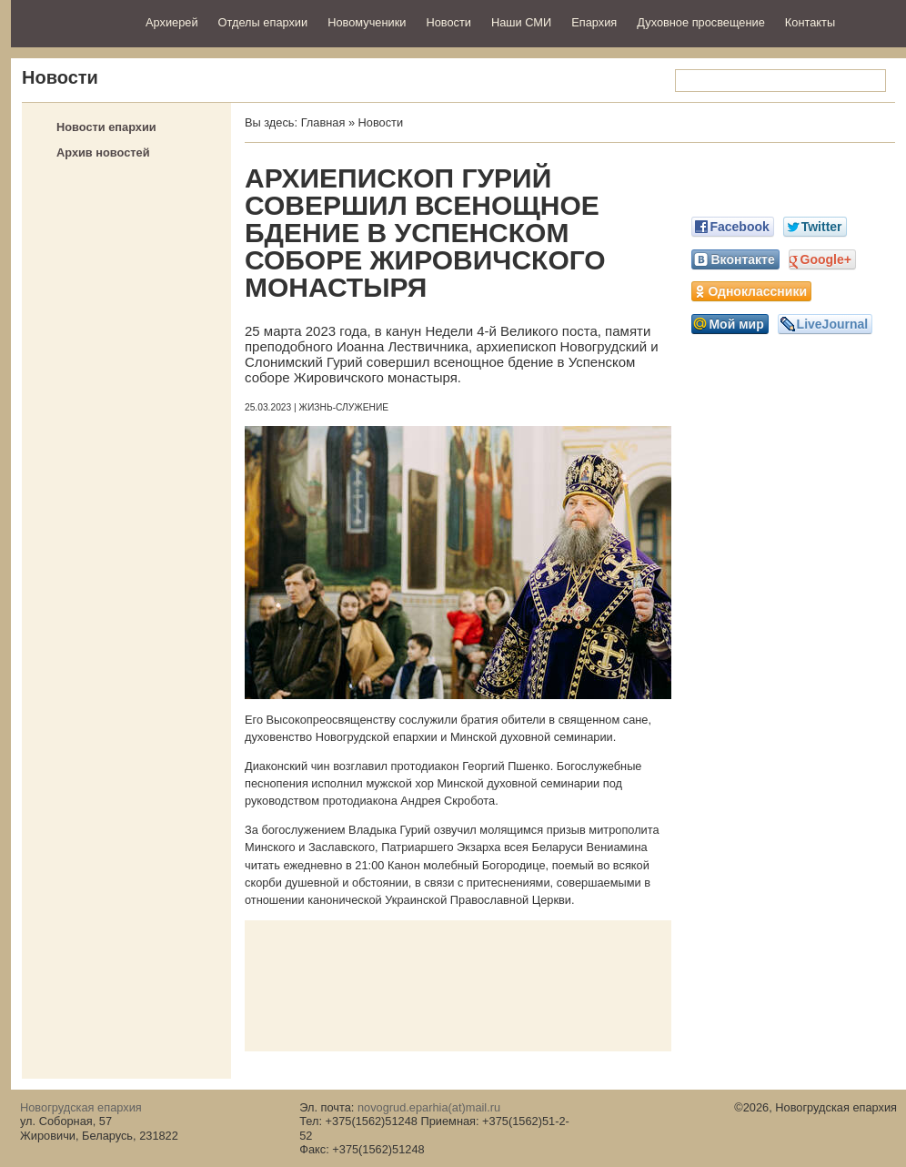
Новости (448, 22)
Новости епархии (106, 127)
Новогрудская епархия (72, 21)
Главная (323, 122)
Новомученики (366, 22)
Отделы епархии (263, 22)
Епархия (594, 22)
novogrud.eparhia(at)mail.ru (428, 1107)
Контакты (810, 22)
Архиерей (172, 22)
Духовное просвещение (701, 22)
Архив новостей (103, 152)
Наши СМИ (521, 22)
